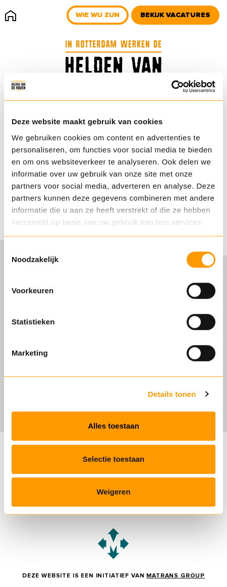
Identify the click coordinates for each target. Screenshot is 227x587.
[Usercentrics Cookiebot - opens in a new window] (171, 86)
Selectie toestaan (114, 459)
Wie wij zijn (98, 15)
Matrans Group (175, 575)
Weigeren (113, 491)
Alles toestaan (113, 426)
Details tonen (172, 394)
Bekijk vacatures (175, 15)
